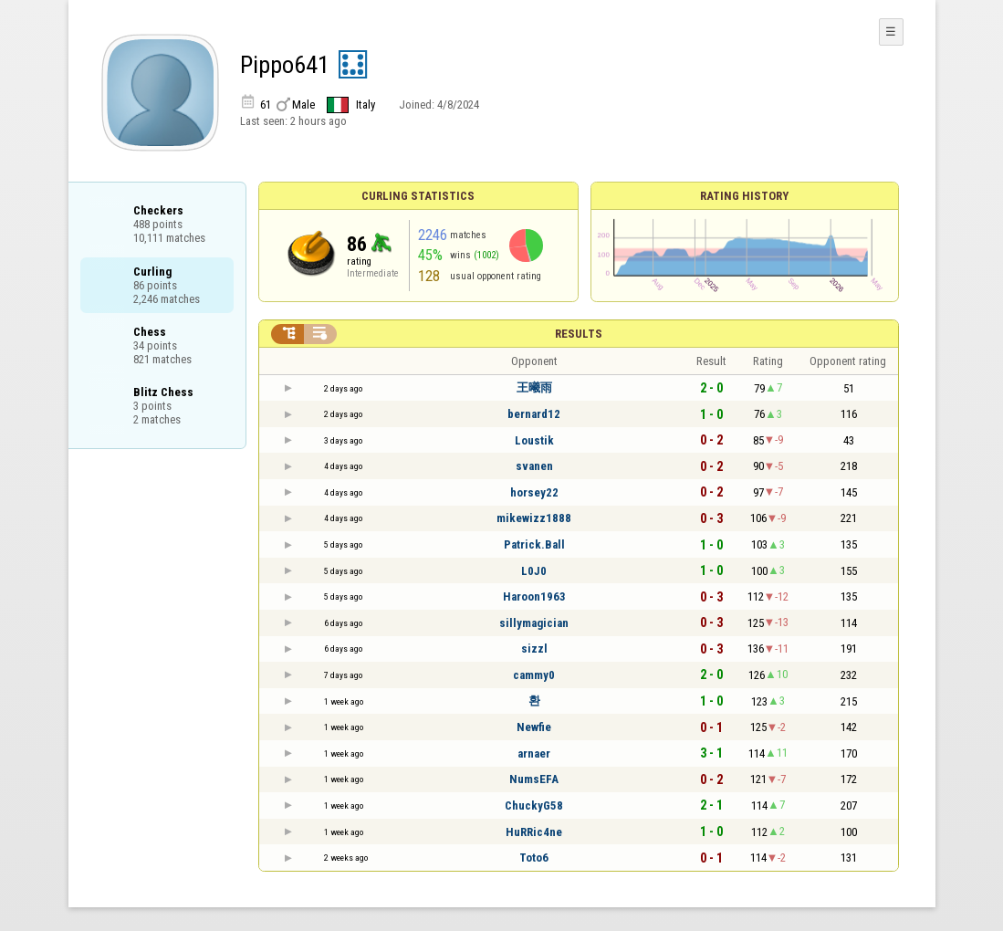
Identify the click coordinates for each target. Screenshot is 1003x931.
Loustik (534, 440)
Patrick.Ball (534, 544)
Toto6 (534, 857)
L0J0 (534, 571)
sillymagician (534, 623)
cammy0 (534, 675)
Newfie (534, 727)
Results (578, 333)
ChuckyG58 (534, 805)
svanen (534, 466)
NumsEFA (534, 779)
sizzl (534, 648)
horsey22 (534, 492)
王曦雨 (534, 387)
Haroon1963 (534, 596)
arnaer (533, 753)
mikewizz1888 (533, 518)
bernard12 (533, 414)
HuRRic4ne (534, 832)
